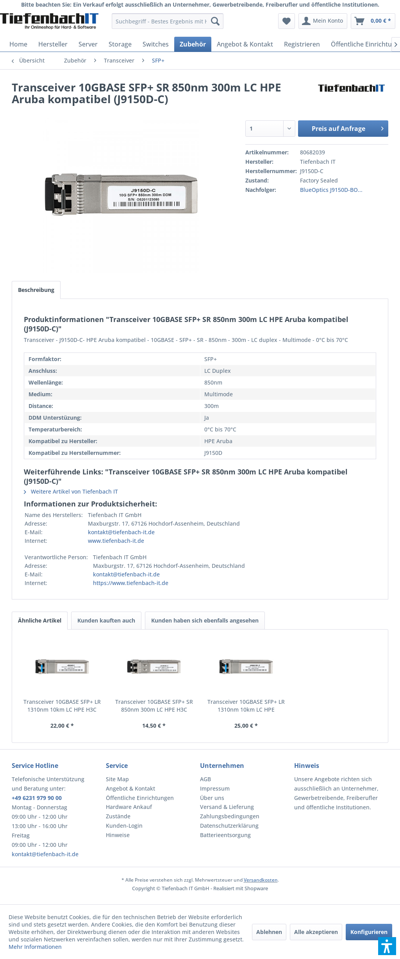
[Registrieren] (302, 44)
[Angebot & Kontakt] (245, 44)
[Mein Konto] (322, 21)
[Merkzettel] (286, 21)
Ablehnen (269, 932)
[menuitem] (168, 21)
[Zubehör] (192, 44)
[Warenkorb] (373, 21)
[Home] (18, 44)
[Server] (88, 44)
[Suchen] (215, 21)
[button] (387, 946)
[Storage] (120, 44)
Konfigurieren (369, 932)
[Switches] (155, 44)
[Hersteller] (53, 44)
